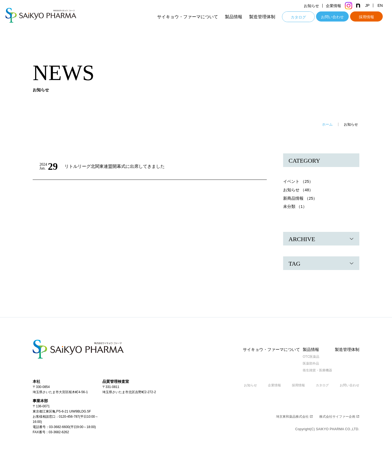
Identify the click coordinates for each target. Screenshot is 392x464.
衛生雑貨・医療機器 (315, 370)
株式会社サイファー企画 (339, 416)
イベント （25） (298, 181)
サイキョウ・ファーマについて (191, 16)
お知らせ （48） (298, 189)
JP (371, 6)
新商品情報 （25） (300, 197)
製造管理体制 (266, 16)
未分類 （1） (295, 206)
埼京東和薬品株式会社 (294, 416)
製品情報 (237, 16)
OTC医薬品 (309, 356)
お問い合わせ (336, 17)
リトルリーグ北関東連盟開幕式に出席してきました (118, 166)
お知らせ (315, 6)
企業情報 (337, 6)
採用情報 (370, 17)
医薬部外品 (309, 363)
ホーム (327, 124)
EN (384, 6)
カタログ (302, 17)
